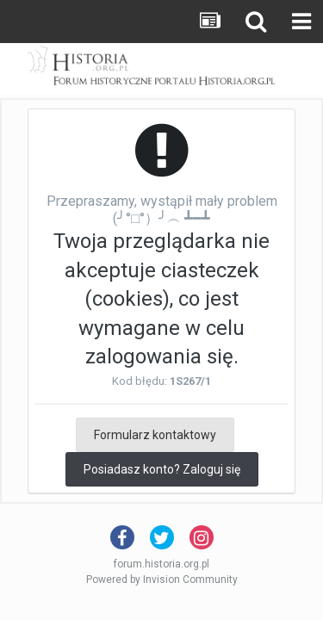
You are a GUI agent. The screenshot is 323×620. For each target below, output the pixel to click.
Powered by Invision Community (162, 580)
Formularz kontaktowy (155, 435)
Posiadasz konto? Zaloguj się (162, 469)
